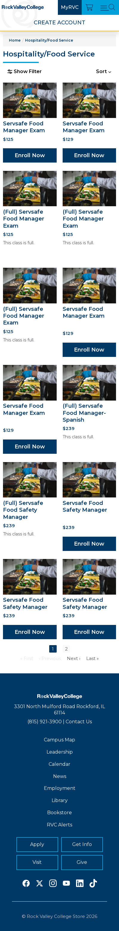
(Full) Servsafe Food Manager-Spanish (84, 413)
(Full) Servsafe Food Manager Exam (23, 219)
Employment (59, 788)
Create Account (59, 22)
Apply (37, 844)
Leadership (60, 752)
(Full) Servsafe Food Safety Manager (23, 510)
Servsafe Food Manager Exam (24, 127)
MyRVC (70, 7)
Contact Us (79, 721)
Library (60, 800)
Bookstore (59, 812)
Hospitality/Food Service (49, 40)
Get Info (82, 844)
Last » (92, 658)
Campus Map (59, 740)
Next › (73, 658)
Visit (37, 862)
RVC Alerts (59, 825)
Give (82, 862)
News (59, 776)
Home (15, 40)
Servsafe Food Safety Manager (85, 506)
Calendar (59, 764)
